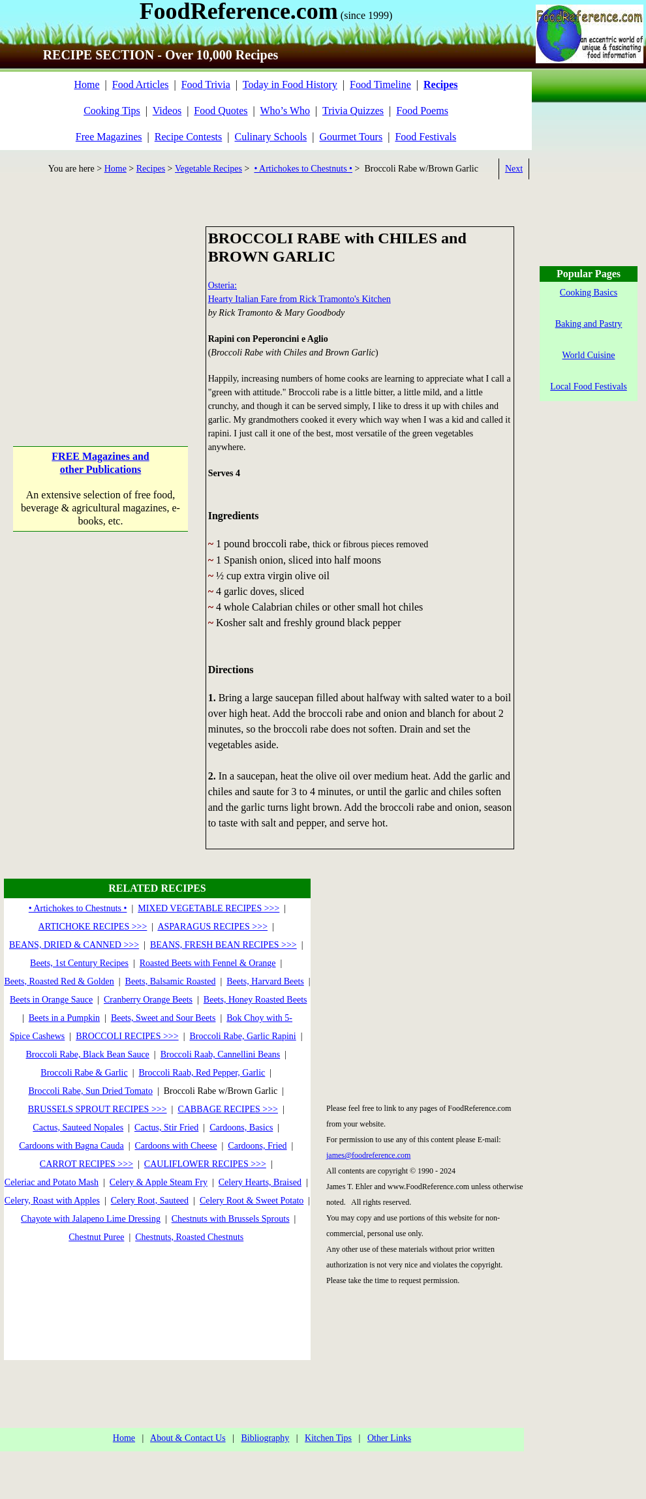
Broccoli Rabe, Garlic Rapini (242, 1036)
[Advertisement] (101, 307)
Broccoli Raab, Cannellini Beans (221, 1054)
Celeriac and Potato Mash (52, 1182)
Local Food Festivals (588, 386)
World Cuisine (588, 355)
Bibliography (265, 1438)
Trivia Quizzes (353, 110)
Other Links (389, 1438)
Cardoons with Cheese (176, 1146)
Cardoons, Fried (257, 1146)
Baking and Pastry (589, 324)
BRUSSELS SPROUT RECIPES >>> (97, 1109)
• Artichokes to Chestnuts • (303, 169)
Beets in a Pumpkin (64, 1018)
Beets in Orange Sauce (51, 1000)
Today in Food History (290, 84)
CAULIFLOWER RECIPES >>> (205, 1164)
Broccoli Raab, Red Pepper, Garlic (202, 1073)
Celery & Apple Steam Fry (159, 1182)
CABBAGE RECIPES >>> (227, 1109)
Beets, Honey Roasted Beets (255, 1000)
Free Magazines (109, 136)
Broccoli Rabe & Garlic (83, 1073)
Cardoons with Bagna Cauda (71, 1146)
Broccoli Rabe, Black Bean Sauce (87, 1054)
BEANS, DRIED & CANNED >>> (74, 945)
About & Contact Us (188, 1438)
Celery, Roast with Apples (52, 1200)
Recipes (150, 169)
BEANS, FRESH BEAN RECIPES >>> (223, 945)
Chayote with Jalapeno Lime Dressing (91, 1219)
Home (86, 84)
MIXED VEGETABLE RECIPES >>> (208, 908)
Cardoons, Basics (241, 1127)
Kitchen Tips (328, 1438)
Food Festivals (425, 136)
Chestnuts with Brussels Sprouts (231, 1219)
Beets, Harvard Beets (265, 981)
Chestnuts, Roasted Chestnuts (189, 1237)
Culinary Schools (271, 136)
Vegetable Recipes (208, 169)
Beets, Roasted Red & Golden (59, 981)
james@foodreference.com (368, 1155)
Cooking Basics (588, 292)
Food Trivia (205, 84)
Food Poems (422, 110)
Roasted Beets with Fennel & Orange (208, 963)
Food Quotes (220, 110)
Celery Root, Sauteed (150, 1200)
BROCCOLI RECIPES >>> (127, 1036)
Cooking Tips (112, 110)
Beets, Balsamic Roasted (170, 981)
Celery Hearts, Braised (260, 1182)
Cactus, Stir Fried (166, 1127)
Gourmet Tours (350, 136)
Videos (167, 110)
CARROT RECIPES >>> (86, 1164)
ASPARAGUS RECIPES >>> (212, 926)
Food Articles (140, 84)
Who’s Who (285, 110)
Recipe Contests (189, 136)
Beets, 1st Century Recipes (79, 963)
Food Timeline (380, 84)
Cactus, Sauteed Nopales (78, 1127)
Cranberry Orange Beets (148, 1000)
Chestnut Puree (96, 1237)
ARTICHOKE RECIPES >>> (92, 926)
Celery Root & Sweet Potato (251, 1200)
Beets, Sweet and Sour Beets (163, 1018)
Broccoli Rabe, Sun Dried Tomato (90, 1091)
